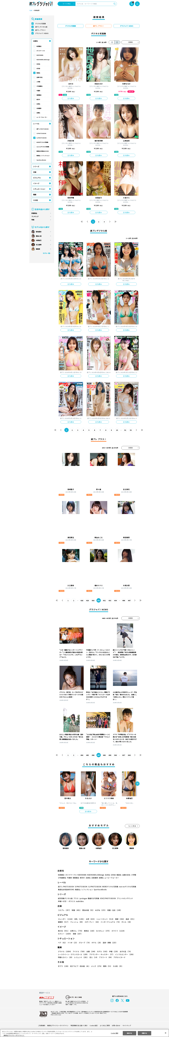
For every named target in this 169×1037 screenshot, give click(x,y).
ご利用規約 (41, 1025)
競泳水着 (88, 910)
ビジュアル (37, 178)
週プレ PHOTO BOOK (42, 129)
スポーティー (91, 922)
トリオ (72, 942)
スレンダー (65, 919)
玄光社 (38, 64)
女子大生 (125, 951)
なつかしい (103, 931)
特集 (32, 220)
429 (87, 600)
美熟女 (89, 931)
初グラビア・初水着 (80, 966)
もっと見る (132, 826)
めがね (100, 910)
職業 (34, 194)
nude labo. (80, 901)
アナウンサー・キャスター (101, 954)
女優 (90, 951)
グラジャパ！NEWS (41, 33)
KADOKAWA (40, 55)
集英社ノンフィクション (43, 155)
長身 (129, 919)
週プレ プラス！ (40, 30)
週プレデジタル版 (41, 27)
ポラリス (72, 901)
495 (87, 755)
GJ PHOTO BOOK (41, 138)
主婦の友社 (39, 77)
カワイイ (117, 931)
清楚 (62, 934)
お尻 (90, 919)
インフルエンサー (124, 954)
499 (110, 755)
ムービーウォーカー (42, 117)
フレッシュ (76, 922)
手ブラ (63, 966)
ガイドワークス (41, 51)
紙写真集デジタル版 (65, 898)
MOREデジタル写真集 (42, 142)
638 (129, 755)
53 (131, 430)
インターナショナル (110, 922)
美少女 (63, 931)
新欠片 (38, 99)
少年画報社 (39, 86)
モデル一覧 (46, 253)
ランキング (34, 216)
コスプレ (64, 910)
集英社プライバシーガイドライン (57, 1025)
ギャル (126, 922)
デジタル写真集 (40, 23)
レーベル (36, 124)
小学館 (38, 82)
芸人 (93, 957)
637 (123, 755)
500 (115, 755)
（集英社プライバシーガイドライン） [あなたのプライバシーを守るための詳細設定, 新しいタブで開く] (14, 1035)
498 (104, 755)
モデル (102, 951)
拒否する (129, 1033)
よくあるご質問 (105, 1025)
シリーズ (36, 166)
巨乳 (79, 919)
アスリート (105, 957)
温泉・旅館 (109, 942)
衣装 (34, 172)
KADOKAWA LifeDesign (43, 59)
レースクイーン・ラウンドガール (73, 954)
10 (117, 430)
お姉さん (76, 931)
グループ (84, 942)
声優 (113, 951)
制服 (76, 910)
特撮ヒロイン (65, 957)
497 (129, 600)
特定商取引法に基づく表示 (79, 1025)
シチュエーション (39, 189)
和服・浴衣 (114, 910)
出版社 (35, 41)
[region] (84, 1033)
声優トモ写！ (63, 901)
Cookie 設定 (93, 1025)
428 (82, 600)
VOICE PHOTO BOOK (107, 898)
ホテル (96, 942)
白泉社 (38, 104)
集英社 (38, 73)
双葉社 (38, 113)
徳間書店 (39, 95)
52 (125, 430)
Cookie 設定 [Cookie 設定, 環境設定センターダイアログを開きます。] (114, 1033)
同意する (144, 1033)
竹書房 (38, 90)
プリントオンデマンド (124, 898)
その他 (35, 200)
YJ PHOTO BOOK (41, 133)
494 (82, 755)
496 (123, 600)
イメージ (36, 183)
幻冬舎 (38, 68)
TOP (30, 10)
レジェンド (81, 957)
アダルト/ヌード (119, 957)
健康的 (63, 922)
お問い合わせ (116, 1025)
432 (104, 600)
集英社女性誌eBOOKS (43, 151)
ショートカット (104, 919)
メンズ (96, 966)
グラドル (65, 951)
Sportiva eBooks (41, 160)
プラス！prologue (80, 898)
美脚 (119, 919)
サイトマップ (126, 1025)
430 (93, 600)
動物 (107, 966)
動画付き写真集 (93, 898)
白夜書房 (39, 108)
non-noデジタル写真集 (43, 147)
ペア (62, 942)
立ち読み (70, 98)
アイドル (79, 951)
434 (115, 600)
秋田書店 (39, 46)
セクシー (132, 931)
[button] (137, 784)
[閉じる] (165, 1033)
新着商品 (34, 213)
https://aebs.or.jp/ (55, 1014)
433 (110, 600)
